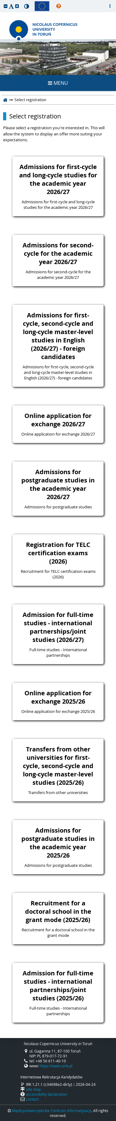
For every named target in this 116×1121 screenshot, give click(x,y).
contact (32, 1099)
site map (33, 1089)
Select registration (35, 116)
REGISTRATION (58, 60)
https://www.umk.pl (56, 1065)
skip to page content (1, 1)
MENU (58, 83)
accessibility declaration (46, 1094)
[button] (5, 6)
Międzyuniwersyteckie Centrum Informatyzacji (51, 1110)
